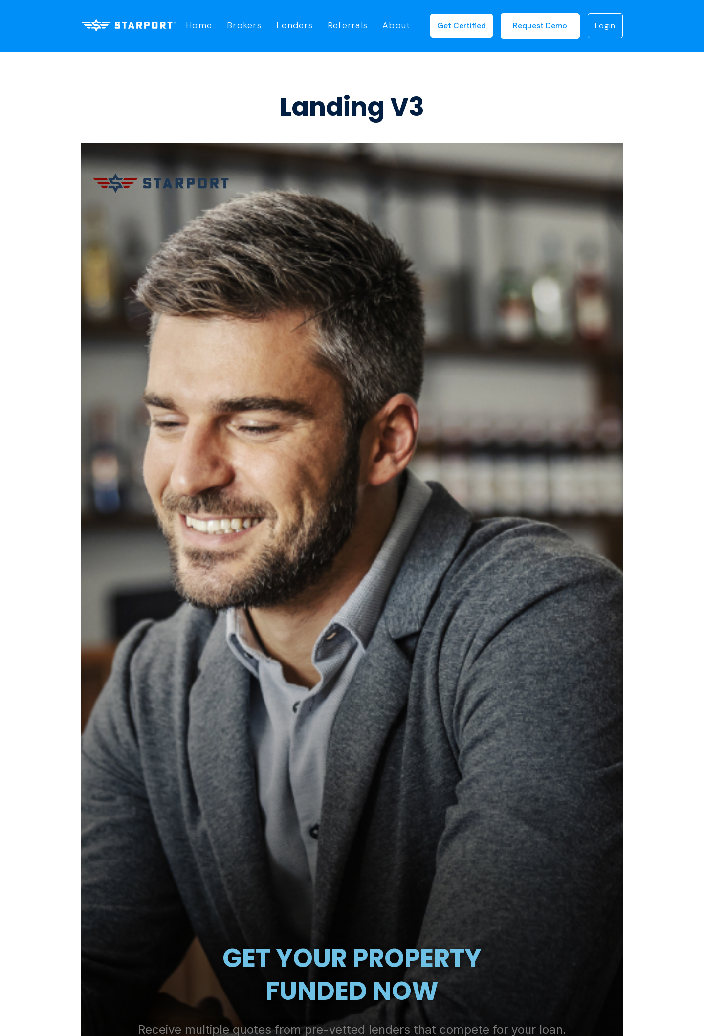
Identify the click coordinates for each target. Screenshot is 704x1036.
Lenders (294, 26)
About (396, 26)
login (605, 26)
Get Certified (461, 26)
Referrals (348, 26)
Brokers (244, 26)
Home (199, 26)
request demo (540, 26)
